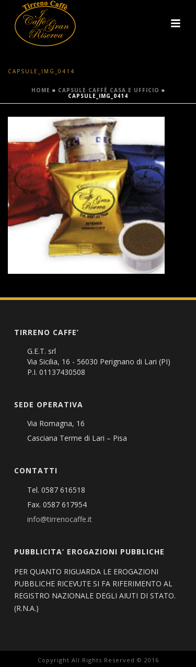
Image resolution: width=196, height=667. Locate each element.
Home (40, 90)
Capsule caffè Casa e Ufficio (108, 90)
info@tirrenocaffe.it (59, 519)
